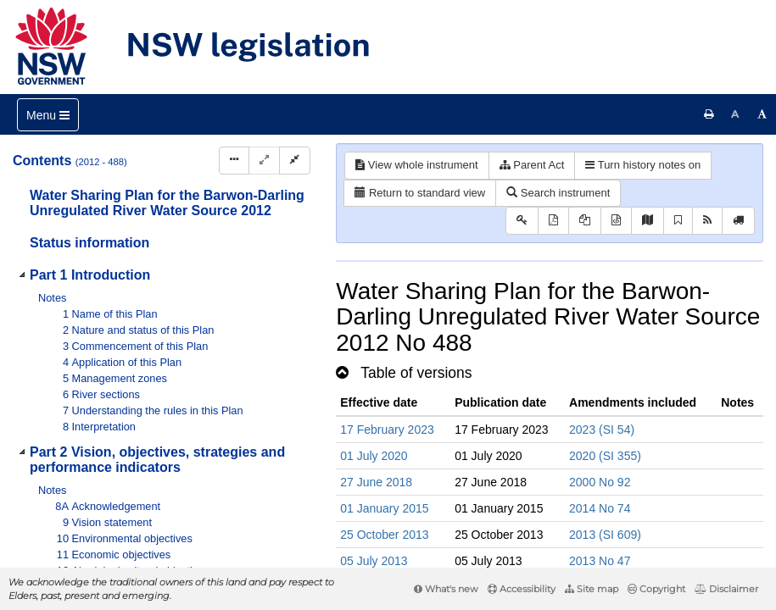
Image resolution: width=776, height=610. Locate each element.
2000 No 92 (599, 482)
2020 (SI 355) (605, 456)
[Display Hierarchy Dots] (234, 161)
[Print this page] (709, 114)
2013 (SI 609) (605, 534)
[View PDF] (553, 221)
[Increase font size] (762, 114)
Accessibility (521, 589)
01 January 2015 (384, 508)
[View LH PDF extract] (584, 221)
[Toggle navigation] (48, 114)
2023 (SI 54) (601, 429)
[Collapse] (294, 161)
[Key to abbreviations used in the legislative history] (522, 221)
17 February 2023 (387, 429)
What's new (446, 589)
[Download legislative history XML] (616, 221)
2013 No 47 (599, 561)
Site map (591, 589)
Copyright (656, 589)
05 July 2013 (373, 561)
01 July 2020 (373, 456)
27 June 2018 (376, 482)
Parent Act (532, 164)
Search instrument (558, 192)
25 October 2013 (384, 534)
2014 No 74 (599, 508)
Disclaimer (726, 589)
